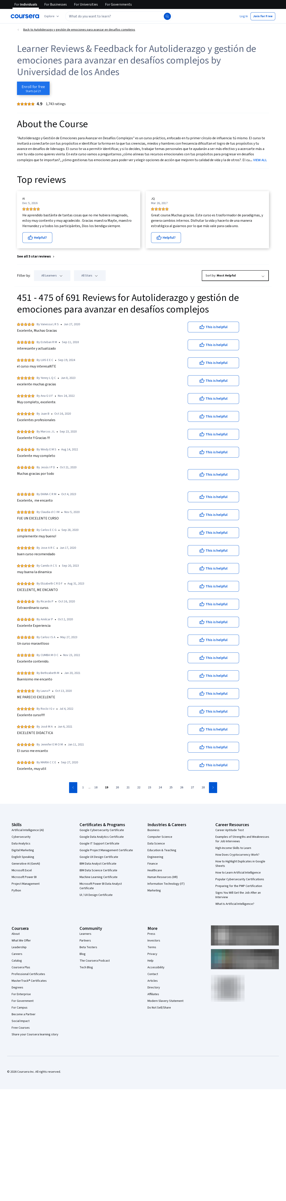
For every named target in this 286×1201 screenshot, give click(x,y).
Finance (152, 863)
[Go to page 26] (182, 787)
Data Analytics (21, 843)
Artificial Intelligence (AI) (28, 830)
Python (16, 890)
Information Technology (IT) (166, 884)
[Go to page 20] (117, 787)
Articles (152, 981)
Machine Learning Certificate (99, 877)
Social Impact (20, 1021)
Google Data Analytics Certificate (102, 837)
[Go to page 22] (139, 787)
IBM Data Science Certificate (98, 870)
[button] (243, 16)
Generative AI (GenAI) (26, 863)
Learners (85, 934)
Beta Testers (88, 947)
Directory (153, 987)
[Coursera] (25, 16)
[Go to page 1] (83, 787)
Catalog (17, 960)
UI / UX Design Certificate (96, 895)
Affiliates (153, 994)
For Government (23, 1001)
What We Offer (21, 940)
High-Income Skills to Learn (233, 848)
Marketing (154, 890)
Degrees (17, 987)
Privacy (152, 954)
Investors (153, 940)
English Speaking (23, 857)
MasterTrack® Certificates (29, 981)
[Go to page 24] (160, 787)
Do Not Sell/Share (159, 1007)
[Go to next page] (213, 787)
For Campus (19, 1007)
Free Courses (21, 1028)
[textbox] (118, 16)
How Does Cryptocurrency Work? (237, 855)
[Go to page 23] (149, 787)
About (16, 934)
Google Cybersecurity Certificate (102, 830)
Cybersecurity (21, 837)
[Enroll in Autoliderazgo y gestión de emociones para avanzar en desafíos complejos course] (33, 88)
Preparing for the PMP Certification (238, 886)
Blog (83, 954)
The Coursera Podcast (95, 960)
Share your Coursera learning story (35, 1034)
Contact (152, 974)
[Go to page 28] (203, 787)
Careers (17, 954)
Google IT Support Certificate (99, 843)
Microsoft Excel (22, 870)
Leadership (19, 947)
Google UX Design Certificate (99, 857)
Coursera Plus (21, 967)
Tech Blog (86, 967)
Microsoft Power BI (24, 877)
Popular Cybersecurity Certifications (239, 879)
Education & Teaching (161, 850)
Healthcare (154, 870)
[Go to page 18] (96, 787)
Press (151, 934)
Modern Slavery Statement (165, 1001)
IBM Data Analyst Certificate (98, 863)
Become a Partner (24, 1014)
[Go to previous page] (73, 787)
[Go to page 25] (171, 787)
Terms (151, 947)
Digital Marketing (23, 850)
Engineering (155, 857)
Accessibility (155, 967)
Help (150, 960)
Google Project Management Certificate (106, 850)
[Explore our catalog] (52, 16)
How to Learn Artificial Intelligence (238, 872)
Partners (85, 940)
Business (153, 830)
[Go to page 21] (128, 787)
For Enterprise (21, 994)
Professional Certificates (28, 974)
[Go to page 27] (192, 787)
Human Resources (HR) (162, 877)
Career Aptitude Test (229, 830)
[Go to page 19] (107, 787)
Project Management (26, 884)
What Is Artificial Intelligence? (234, 904)
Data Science (156, 843)
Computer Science (159, 837)
